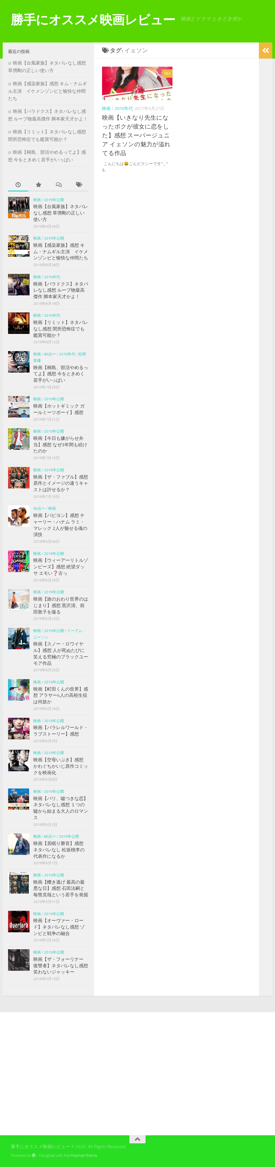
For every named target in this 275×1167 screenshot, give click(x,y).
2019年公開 (54, 200)
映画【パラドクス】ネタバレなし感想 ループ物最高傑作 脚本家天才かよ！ (60, 290)
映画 (106, 108)
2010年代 (124, 108)
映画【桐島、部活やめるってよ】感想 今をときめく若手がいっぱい (60, 374)
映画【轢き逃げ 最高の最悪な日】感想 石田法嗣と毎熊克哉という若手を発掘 (60, 888)
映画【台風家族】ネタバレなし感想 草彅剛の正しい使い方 (60, 213)
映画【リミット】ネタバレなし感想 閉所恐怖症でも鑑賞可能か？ (60, 329)
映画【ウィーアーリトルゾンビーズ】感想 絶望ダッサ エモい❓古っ (60, 567)
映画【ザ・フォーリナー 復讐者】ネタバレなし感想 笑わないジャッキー (60, 966)
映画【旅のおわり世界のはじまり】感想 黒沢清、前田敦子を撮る (60, 605)
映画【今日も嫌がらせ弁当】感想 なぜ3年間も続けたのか (60, 445)
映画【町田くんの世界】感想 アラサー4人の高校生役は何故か (60, 695)
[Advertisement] (50, 1073)
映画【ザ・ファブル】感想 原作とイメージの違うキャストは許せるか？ (60, 483)
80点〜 (50, 354)
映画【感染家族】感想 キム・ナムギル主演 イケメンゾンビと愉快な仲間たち (47, 91)
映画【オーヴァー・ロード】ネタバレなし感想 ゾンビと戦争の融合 (59, 927)
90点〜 (39, 508)
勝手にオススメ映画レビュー (93, 19)
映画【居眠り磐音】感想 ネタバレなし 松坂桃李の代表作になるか (59, 850)
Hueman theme (84, 1155)
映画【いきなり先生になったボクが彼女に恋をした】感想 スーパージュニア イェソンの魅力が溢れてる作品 (136, 135)
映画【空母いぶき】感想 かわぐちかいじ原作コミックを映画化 (60, 766)
